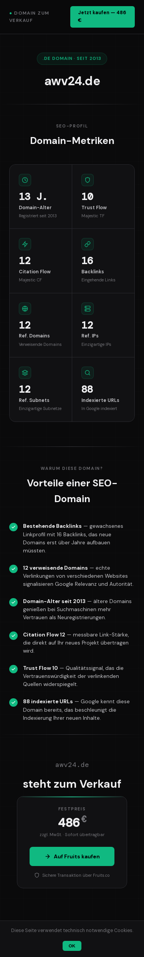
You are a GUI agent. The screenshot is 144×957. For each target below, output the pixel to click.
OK (72, 946)
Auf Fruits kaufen (72, 856)
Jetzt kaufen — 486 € (102, 16)
